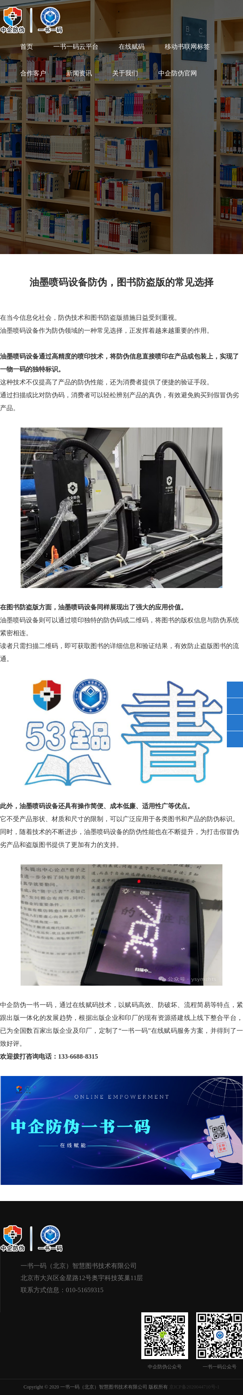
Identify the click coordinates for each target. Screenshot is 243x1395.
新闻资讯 (79, 73)
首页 (26, 46)
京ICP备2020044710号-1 (194, 1387)
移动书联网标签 (187, 46)
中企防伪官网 (177, 73)
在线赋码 (132, 46)
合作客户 (33, 73)
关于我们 (125, 73)
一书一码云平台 (75, 46)
